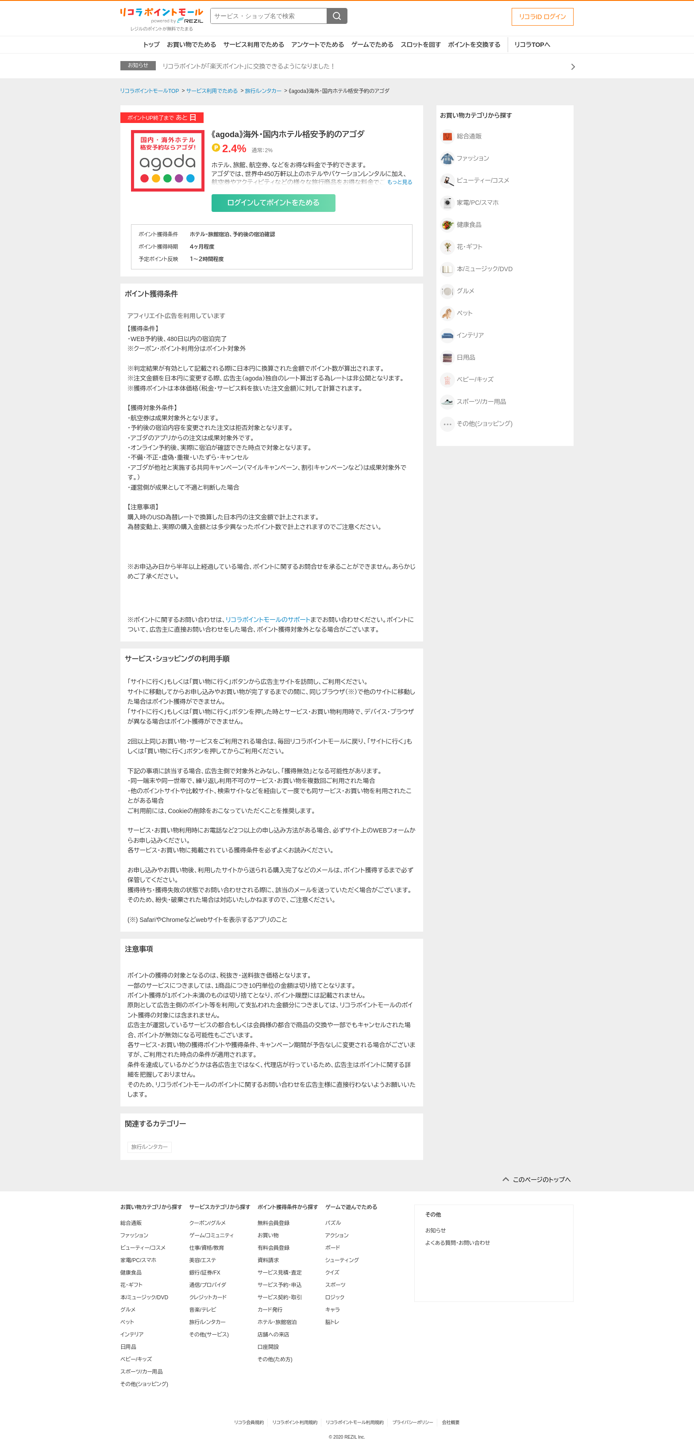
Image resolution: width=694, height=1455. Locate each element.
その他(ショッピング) (476, 424)
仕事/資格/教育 (206, 1248)
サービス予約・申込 (280, 1285)
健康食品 (461, 225)
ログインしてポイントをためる (273, 203)
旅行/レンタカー (149, 1147)
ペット (456, 313)
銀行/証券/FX (204, 1273)
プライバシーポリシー (413, 1422)
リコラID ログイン (542, 16)
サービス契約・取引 (280, 1297)
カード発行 (270, 1310)
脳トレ (332, 1322)
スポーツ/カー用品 (473, 402)
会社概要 (451, 1422)
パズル (333, 1223)
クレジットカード (208, 1297)
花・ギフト (461, 247)
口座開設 (268, 1347)
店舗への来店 (273, 1335)
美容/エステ (202, 1260)
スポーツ (335, 1285)
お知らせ (435, 1231)
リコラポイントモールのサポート (268, 619)
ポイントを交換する (474, 44)
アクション (337, 1235)
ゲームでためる (372, 44)
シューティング (342, 1260)
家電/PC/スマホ (469, 203)
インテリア (462, 335)
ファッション (464, 158)
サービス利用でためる (254, 44)
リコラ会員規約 (249, 1422)
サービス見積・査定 (280, 1273)
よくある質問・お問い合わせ (457, 1243)
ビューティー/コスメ (474, 180)
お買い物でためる (191, 44)
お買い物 (268, 1235)
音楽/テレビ (202, 1310)
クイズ (332, 1273)
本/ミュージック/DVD (476, 269)
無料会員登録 (273, 1223)
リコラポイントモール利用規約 (355, 1422)
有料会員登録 (273, 1248)
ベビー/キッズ (467, 380)
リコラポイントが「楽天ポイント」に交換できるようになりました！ (249, 66)
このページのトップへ (542, 1179)
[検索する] (337, 15)
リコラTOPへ (533, 44)
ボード (332, 1248)
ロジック (334, 1297)
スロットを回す (421, 44)
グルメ (457, 291)
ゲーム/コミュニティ (211, 1235)
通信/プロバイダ (207, 1285)
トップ (151, 44)
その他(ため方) (275, 1359)
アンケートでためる (317, 44)
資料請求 (268, 1260)
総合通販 (461, 136)
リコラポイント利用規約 (295, 1422)
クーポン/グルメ (207, 1223)
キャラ (332, 1310)
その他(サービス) (209, 1335)
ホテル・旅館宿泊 (277, 1322)
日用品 (457, 357)
